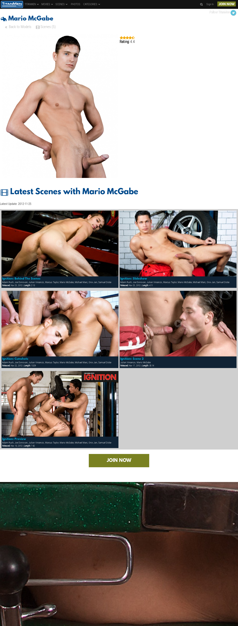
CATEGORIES (92, 4)
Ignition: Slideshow (133, 278)
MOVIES (47, 4)
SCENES (61, 4)
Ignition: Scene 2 (132, 359)
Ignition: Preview (14, 439)
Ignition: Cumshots (15, 359)
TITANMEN (32, 4)
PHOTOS (75, 4)
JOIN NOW (226, 4)
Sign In (210, 4)
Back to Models (17, 27)
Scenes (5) (46, 27)
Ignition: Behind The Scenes (21, 278)
